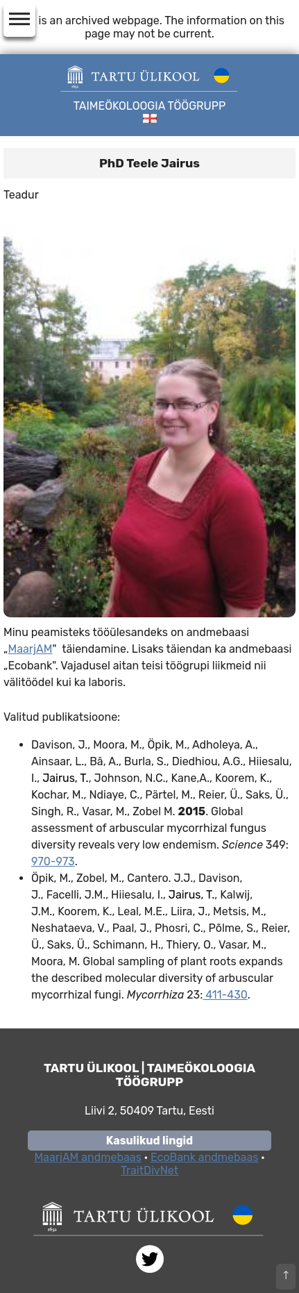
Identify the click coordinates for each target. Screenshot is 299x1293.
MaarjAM (30, 649)
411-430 (225, 994)
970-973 (53, 861)
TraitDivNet (149, 1170)
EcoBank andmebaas (204, 1157)
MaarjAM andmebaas (87, 1157)
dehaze (19, 19)
